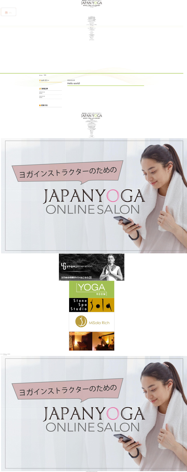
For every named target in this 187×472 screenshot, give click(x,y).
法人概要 (92, 136)
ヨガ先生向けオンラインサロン (92, 21)
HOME (91, 122)
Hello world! (40, 97)
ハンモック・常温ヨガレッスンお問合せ (92, 6)
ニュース (92, 30)
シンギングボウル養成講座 (91, 20)
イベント (92, 31)
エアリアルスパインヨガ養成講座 (91, 19)
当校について (91, 27)
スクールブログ (92, 32)
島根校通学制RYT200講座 (91, 18)
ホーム (40, 75)
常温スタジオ (91, 131)
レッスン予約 (91, 7)
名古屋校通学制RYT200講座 (91, 126)
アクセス (92, 33)
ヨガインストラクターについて (92, 125)
